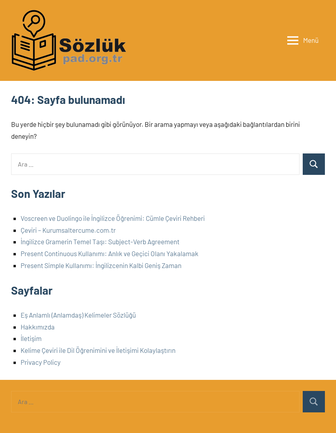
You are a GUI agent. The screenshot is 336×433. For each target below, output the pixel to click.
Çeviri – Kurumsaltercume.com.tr (68, 230)
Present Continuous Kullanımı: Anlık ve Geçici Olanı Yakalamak (110, 253)
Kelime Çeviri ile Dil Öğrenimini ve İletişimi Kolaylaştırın (98, 350)
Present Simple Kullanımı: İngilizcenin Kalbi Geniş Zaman (101, 265)
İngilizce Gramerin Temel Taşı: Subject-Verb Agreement (100, 241)
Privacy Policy (41, 362)
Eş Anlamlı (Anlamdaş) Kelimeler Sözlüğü (78, 315)
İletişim (31, 338)
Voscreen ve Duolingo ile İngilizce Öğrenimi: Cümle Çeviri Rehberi (113, 218)
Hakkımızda (38, 327)
